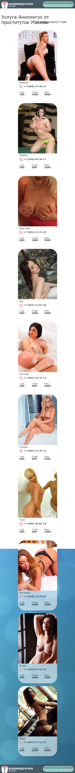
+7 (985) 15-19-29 (32, 232)
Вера (22, 738)
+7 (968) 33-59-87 (32, 596)
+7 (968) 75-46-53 (32, 86)
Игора (22, 665)
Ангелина (24, 593)
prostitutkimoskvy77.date (51, 22)
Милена (23, 82)
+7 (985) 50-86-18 (32, 524)
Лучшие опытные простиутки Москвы (58, 3)
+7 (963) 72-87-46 (32, 305)
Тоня (22, 520)
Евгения (24, 374)
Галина (23, 447)
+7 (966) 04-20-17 (32, 159)
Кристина (24, 228)
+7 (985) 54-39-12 (32, 378)
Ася (21, 301)
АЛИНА (23, 155)
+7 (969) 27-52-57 (32, 669)
